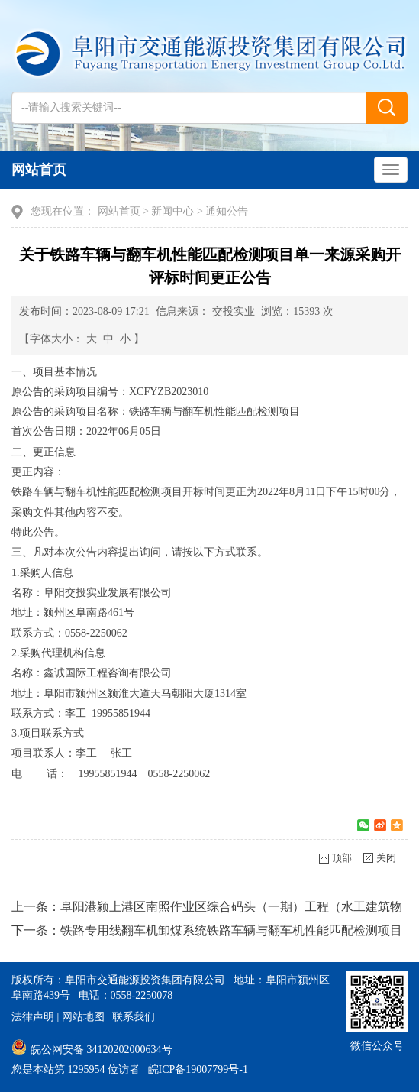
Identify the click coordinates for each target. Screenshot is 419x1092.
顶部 (342, 858)
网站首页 (38, 169)
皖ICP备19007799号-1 (198, 1069)
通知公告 (226, 211)
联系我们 (133, 1016)
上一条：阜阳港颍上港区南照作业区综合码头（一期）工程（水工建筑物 (206, 906)
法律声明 (32, 1016)
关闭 (386, 858)
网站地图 (83, 1016)
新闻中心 (172, 211)
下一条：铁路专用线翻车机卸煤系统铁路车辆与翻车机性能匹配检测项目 (206, 930)
